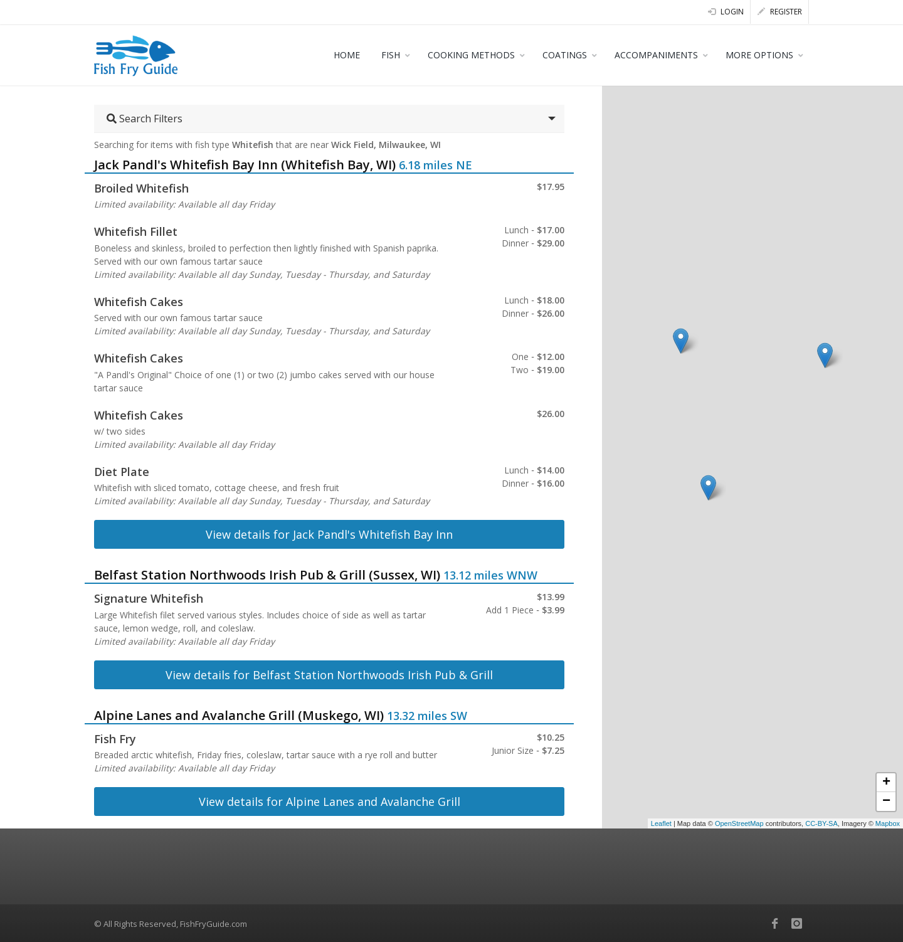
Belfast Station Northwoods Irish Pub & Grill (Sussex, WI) (267, 574)
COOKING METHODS (471, 55)
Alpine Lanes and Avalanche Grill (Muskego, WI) (239, 715)
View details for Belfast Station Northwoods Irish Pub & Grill (329, 674)
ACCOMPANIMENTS (656, 55)
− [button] (886, 801)
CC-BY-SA (821, 823)
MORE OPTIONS (759, 55)
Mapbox (887, 823)
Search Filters (144, 118)
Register (780, 11)
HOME (347, 55)
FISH (390, 55)
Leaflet (661, 823)
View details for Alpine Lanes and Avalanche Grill (329, 801)
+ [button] (886, 782)
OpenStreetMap (739, 823)
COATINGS (564, 55)
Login (726, 11)
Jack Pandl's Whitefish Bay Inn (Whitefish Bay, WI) (245, 164)
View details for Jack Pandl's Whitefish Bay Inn (329, 534)
